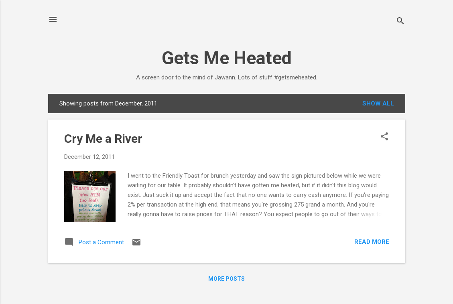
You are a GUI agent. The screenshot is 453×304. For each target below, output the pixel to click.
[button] (384, 137)
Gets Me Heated (227, 58)
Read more (371, 241)
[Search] (400, 22)
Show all (378, 103)
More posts (226, 279)
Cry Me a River (103, 139)
